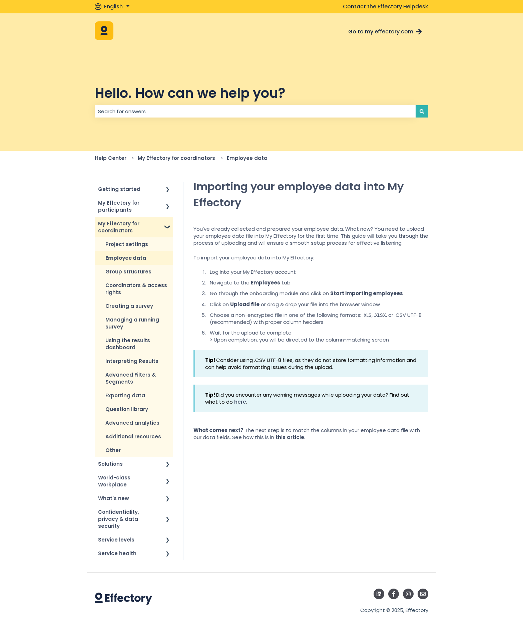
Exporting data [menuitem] (125, 395)
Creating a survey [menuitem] (129, 305)
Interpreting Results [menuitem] (131, 361)
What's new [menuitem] (113, 498)
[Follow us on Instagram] (408, 594)
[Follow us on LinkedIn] (379, 594)
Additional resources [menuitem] (133, 436)
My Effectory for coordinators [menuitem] (118, 227)
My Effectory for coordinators (176, 158)
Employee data (247, 158)
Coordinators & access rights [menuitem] (136, 289)
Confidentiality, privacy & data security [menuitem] (118, 518)
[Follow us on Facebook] (393, 594)
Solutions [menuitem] (110, 463)
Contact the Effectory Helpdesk (385, 6)
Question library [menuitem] (126, 409)
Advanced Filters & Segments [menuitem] (130, 378)
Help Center (110, 158)
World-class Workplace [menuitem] (114, 481)
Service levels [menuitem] (116, 539)
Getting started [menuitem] (119, 189)
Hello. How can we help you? (190, 93)
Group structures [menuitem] (128, 271)
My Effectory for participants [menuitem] (118, 206)
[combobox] (255, 111)
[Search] (422, 111)
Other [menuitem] (113, 450)
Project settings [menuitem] (126, 244)
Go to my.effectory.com (385, 31)
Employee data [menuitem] (125, 257)
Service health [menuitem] (117, 553)
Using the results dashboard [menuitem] (127, 344)
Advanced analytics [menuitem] (132, 422)
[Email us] (423, 594)
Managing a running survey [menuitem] (132, 323)
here (240, 401)
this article (290, 437)
